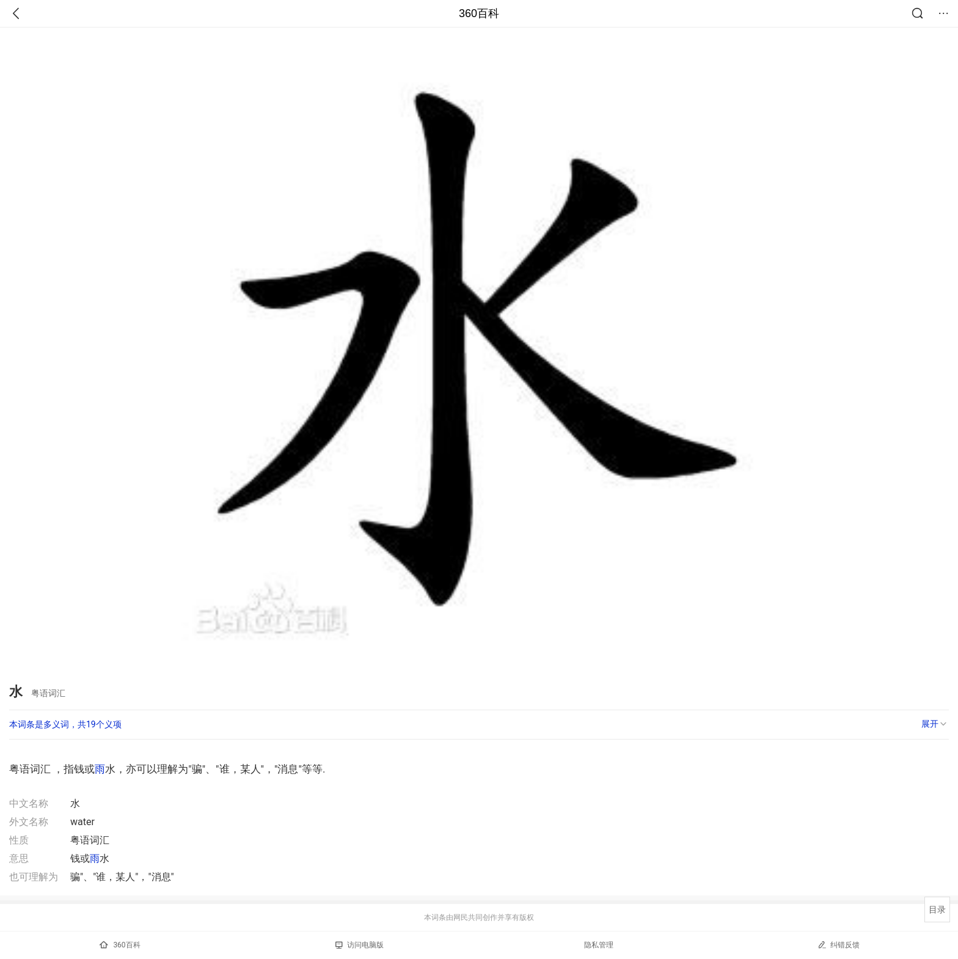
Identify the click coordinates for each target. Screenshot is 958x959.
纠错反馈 (838, 944)
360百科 (479, 13)
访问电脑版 (359, 945)
